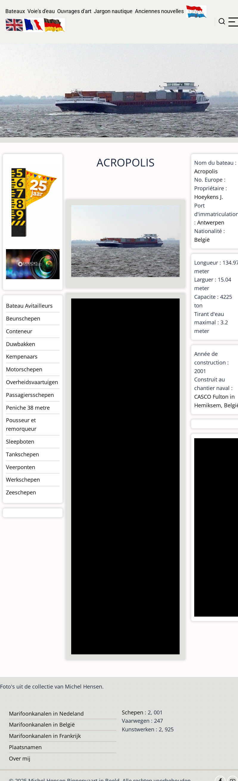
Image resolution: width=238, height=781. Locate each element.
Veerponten (20, 467)
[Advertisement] (125, 477)
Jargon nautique (113, 11)
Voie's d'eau (41, 11)
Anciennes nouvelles (159, 11)
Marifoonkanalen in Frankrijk (45, 735)
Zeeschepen (21, 492)
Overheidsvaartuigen (32, 382)
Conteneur (19, 331)
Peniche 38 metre (28, 407)
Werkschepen (23, 479)
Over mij (19, 758)
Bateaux (15, 11)
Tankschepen (22, 454)
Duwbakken (20, 344)
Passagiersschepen (30, 394)
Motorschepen (24, 369)
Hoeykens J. (208, 196)
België (202, 239)
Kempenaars (22, 356)
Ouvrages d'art (74, 11)
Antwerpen (210, 222)
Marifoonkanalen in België (42, 724)
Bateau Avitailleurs (29, 305)
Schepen (132, 712)
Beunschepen (23, 318)
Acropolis (206, 171)
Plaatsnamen (25, 747)
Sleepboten (20, 441)
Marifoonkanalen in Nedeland (46, 713)
